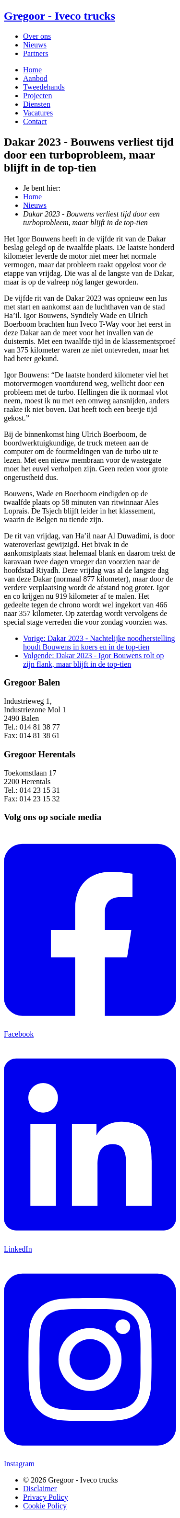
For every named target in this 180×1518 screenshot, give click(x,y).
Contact (35, 121)
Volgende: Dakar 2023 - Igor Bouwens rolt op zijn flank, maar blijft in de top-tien (93, 659)
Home (32, 70)
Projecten (37, 95)
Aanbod (35, 78)
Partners (35, 53)
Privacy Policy (45, 1497)
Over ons (37, 36)
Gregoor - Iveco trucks (59, 16)
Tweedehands (44, 87)
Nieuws (35, 45)
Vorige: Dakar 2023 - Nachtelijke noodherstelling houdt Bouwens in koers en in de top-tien (99, 642)
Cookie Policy (45, 1506)
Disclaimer (40, 1488)
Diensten (36, 104)
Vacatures (38, 113)
